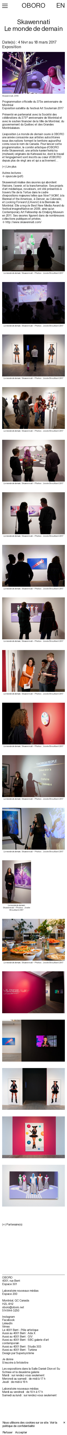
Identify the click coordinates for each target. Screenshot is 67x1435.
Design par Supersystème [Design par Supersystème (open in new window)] (18, 1353)
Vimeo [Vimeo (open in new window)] (6, 1326)
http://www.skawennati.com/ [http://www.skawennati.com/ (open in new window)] (23, 222)
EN (60, 5)
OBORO (33, 5)
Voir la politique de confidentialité (30, 1424)
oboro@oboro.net (13, 1307)
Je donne (7, 1359)
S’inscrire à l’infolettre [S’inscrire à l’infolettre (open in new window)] (15, 1362)
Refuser (8, 1432)
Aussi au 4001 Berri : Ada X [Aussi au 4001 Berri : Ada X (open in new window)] (18, 1333)
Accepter (21, 1432)
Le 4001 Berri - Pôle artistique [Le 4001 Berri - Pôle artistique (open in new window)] (20, 1329)
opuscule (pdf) (14, 176)
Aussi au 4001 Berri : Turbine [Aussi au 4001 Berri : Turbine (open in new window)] (19, 1349)
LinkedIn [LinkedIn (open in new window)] (7, 1323)
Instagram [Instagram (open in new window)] (8, 1316)
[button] (5, 5)
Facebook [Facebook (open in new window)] (8, 1319)
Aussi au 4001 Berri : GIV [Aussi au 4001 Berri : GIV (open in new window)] (17, 1336)
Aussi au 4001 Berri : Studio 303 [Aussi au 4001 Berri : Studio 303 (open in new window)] (21, 1346)
